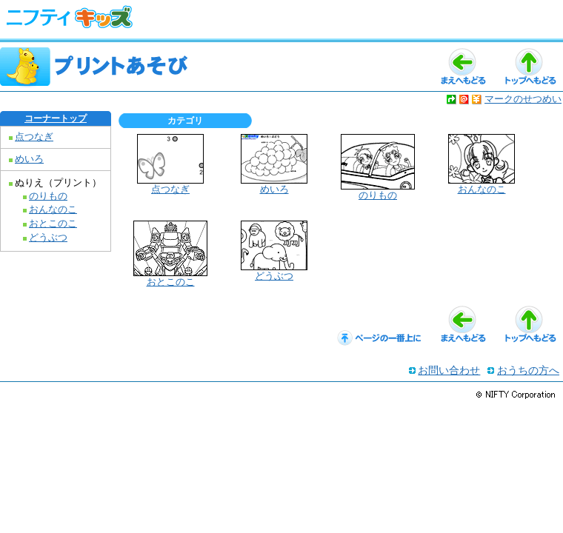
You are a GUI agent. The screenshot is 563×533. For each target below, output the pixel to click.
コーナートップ (55, 118)
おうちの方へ (528, 370)
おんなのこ (53, 209)
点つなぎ (34, 137)
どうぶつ (48, 237)
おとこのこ (53, 223)
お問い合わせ (449, 370)
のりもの (48, 196)
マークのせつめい (523, 99)
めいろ (29, 159)
